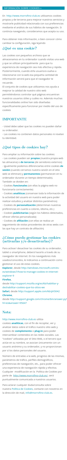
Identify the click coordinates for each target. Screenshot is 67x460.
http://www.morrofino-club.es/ (30, 375)
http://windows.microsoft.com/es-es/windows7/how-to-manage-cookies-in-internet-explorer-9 (30, 271)
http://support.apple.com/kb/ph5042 (39, 291)
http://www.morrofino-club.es (23, 15)
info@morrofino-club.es (39, 392)
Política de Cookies (22, 388)
